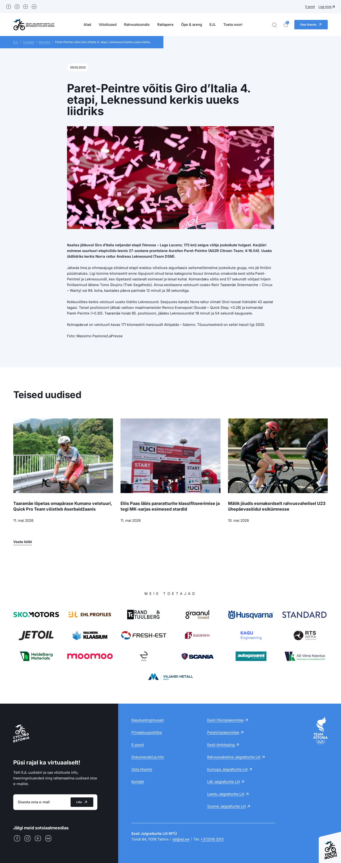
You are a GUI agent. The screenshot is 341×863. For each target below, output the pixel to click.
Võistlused (108, 24)
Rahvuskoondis (137, 24)
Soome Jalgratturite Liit (226, 806)
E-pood (310, 6)
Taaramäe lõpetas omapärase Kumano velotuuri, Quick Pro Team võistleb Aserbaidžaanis (62, 506)
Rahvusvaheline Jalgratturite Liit (233, 757)
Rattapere (165, 24)
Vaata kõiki (22, 541)
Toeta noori (232, 24)
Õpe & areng (191, 24)
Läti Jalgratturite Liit (223, 781)
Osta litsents (141, 769)
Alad (87, 24)
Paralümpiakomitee (223, 732)
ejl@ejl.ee (181, 839)
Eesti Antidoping (221, 744)
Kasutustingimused (147, 720)
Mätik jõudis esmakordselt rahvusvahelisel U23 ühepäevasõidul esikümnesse (277, 506)
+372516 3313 (212, 839)
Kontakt (137, 781)
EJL (213, 24)
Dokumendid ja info (147, 757)
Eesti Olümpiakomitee (225, 720)
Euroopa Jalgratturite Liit (227, 769)
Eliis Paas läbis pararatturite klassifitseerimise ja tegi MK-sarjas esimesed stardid (170, 506)
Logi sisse (325, 6)
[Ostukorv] (286, 25)
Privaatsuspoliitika (146, 732)
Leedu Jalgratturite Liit (225, 794)
